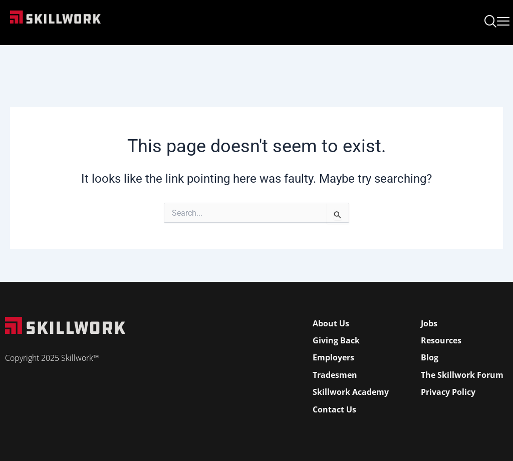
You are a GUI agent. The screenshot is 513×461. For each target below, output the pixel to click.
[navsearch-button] (490, 23)
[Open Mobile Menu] (503, 19)
